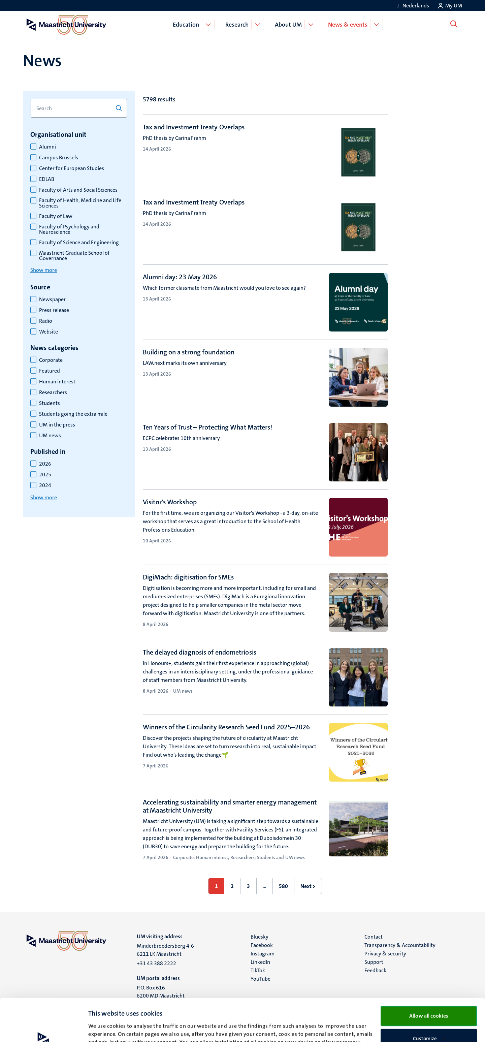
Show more (43, 270)
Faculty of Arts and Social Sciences (78, 190)
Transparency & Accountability (399, 945)
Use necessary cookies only (428, 1020)
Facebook (262, 945)
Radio (45, 321)
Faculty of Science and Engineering (79, 242)
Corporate (51, 360)
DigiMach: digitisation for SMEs (188, 577)
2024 (45, 485)
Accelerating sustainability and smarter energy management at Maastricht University (230, 806)
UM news (50, 435)
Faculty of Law (55, 216)
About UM (289, 25)
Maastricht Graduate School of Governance (74, 255)
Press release (54, 310)
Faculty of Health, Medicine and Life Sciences (80, 203)
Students (49, 403)
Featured (49, 371)
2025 (45, 474)
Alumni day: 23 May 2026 (180, 277)
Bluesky (259, 936)
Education (187, 25)
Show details (102, 1028)
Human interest (57, 381)
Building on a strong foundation (188, 352)
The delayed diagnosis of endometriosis (199, 652)
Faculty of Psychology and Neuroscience (69, 229)
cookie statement (165, 1010)
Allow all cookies (428, 975)
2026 (45, 464)
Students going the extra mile (73, 414)
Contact (373, 936)
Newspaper (52, 299)
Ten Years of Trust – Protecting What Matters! (207, 427)
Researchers (53, 392)
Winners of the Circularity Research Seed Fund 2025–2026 (226, 727)
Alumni (47, 147)
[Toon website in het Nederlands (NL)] (411, 5)
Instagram (262, 953)
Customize (429, 998)
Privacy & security (385, 953)
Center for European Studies (71, 168)
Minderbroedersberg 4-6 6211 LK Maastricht (165, 949)
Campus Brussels (58, 157)
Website (48, 332)
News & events (349, 25)
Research (238, 25)
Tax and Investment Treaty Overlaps (194, 127)
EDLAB (46, 179)
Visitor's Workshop (170, 502)
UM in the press (57, 425)
